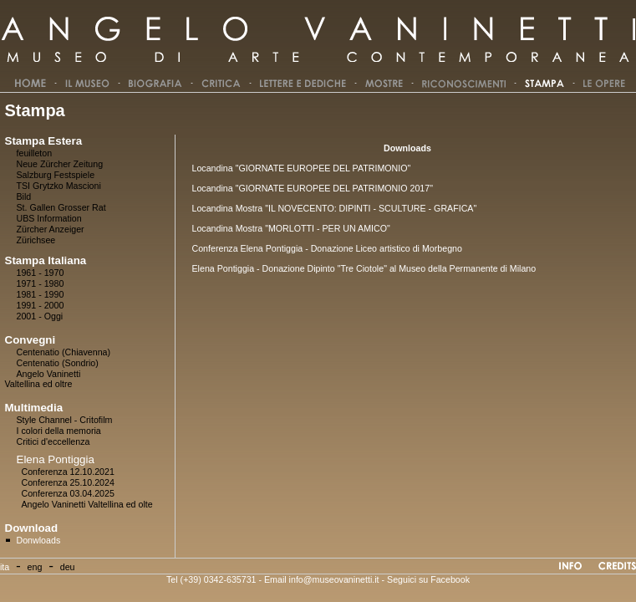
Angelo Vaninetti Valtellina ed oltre (43, 379)
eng (35, 567)
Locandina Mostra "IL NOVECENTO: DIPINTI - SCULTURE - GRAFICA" (333, 208)
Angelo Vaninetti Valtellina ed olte (87, 504)
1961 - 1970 (40, 273)
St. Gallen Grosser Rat (61, 207)
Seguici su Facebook (428, 579)
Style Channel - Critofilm (65, 420)
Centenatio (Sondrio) (58, 363)
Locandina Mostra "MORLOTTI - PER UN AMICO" (290, 228)
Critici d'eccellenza (53, 441)
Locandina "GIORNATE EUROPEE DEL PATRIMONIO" (300, 168)
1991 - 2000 (40, 305)
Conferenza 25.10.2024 (68, 482)
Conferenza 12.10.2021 (68, 472)
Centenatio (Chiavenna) (64, 352)
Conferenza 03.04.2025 (68, 493)
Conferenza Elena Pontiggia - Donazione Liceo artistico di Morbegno (326, 248)
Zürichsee (36, 240)
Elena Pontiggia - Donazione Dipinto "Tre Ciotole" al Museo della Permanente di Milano (363, 268)
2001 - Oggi (40, 316)
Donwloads (39, 540)
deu (67, 567)
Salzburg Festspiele (56, 175)
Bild (24, 196)
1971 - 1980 (40, 283)
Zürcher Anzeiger (50, 229)
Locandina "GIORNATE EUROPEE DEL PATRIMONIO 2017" (311, 188)
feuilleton (35, 153)
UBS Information (49, 218)
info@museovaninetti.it (334, 579)
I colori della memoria (59, 431)
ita (4, 567)
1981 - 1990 (40, 294)
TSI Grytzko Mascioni (59, 186)
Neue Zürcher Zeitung (60, 164)
